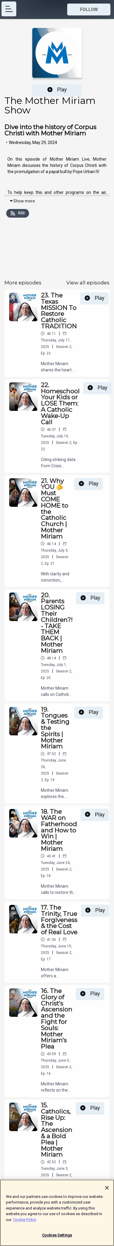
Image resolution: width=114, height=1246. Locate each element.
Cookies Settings (57, 1238)
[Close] (106, 1190)
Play (57, 90)
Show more (22, 201)
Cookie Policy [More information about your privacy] (24, 1222)
